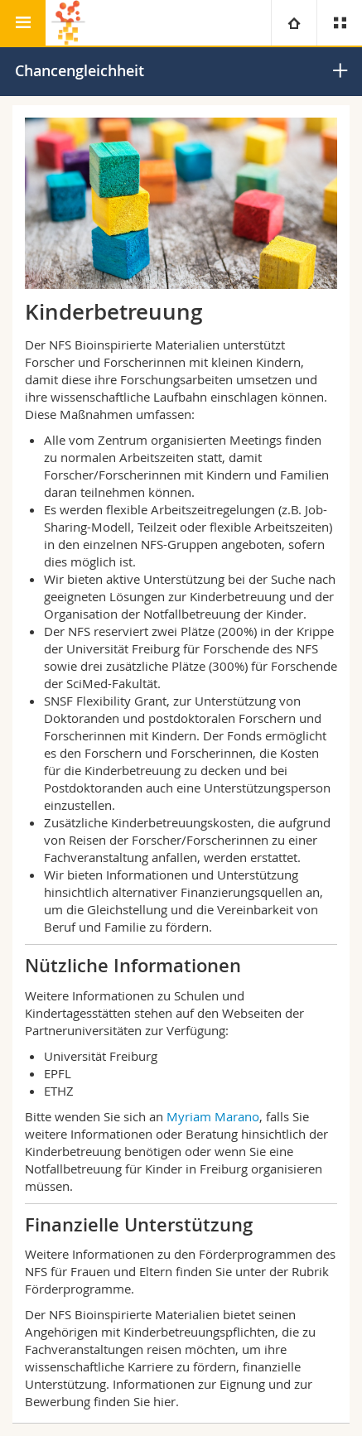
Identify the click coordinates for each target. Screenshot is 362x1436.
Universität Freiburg (100, 1056)
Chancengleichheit (79, 70)
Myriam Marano (213, 1116)
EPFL (57, 1073)
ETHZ (59, 1090)
